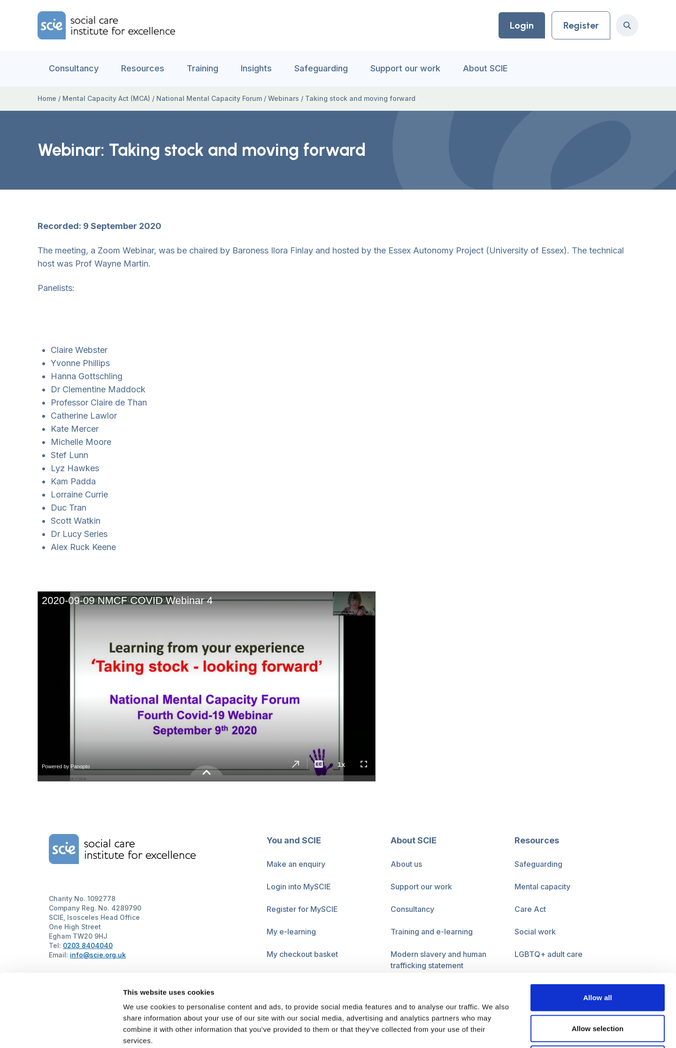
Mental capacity (542, 886)
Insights (256, 68)
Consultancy (74, 68)
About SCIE (485, 68)
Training (202, 68)
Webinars (283, 98)
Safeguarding (321, 68)
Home (47, 98)
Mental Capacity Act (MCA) (106, 98)
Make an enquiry (296, 864)
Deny (597, 986)
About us (406, 864)
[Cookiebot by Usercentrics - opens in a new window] (61, 1030)
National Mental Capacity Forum (209, 98)
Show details (493, 1029)
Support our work (405, 68)
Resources (142, 68)
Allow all (597, 925)
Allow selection (598, 956)
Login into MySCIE (299, 886)
